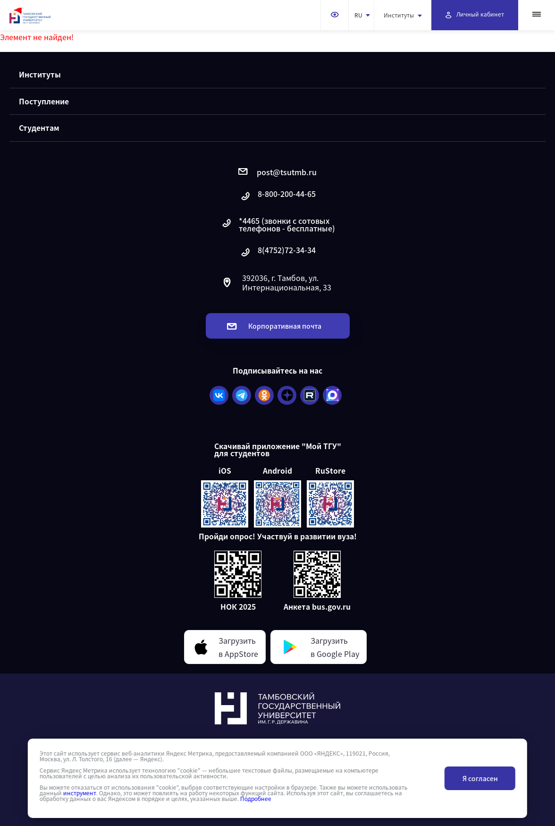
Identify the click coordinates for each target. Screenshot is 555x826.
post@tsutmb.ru (277, 172)
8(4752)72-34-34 (277, 252)
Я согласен (480, 778)
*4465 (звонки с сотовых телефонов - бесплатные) (277, 224)
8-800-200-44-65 (277, 196)
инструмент (79, 793)
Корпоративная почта (274, 326)
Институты (403, 15)
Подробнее (255, 798)
